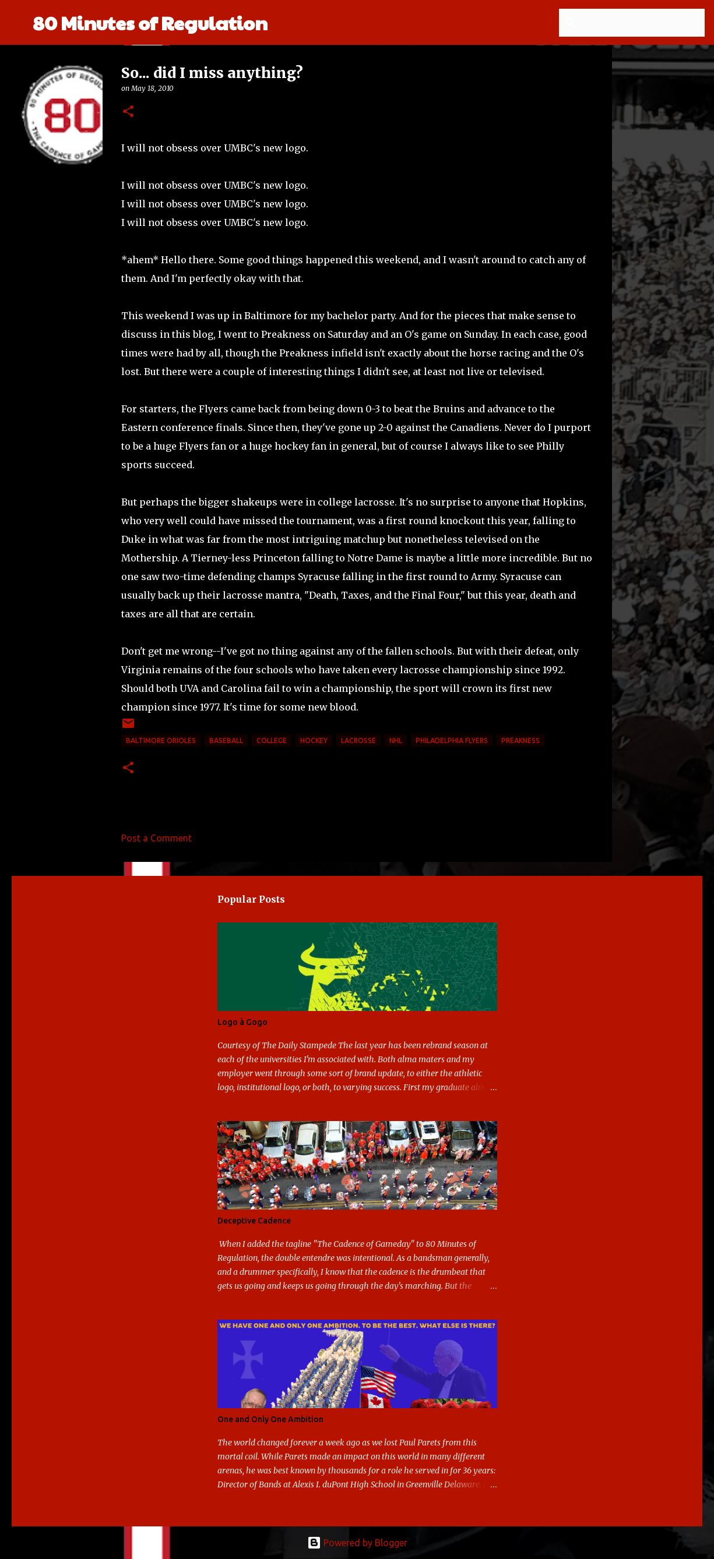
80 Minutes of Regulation (150, 22)
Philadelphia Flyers (452, 740)
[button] (128, 112)
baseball (226, 740)
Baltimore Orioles (161, 740)
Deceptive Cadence (254, 1220)
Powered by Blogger (357, 1542)
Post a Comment (156, 838)
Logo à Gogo (242, 1022)
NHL (395, 740)
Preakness (520, 740)
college (271, 740)
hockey (314, 740)
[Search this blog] (643, 23)
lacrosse (358, 740)
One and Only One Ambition (270, 1419)
